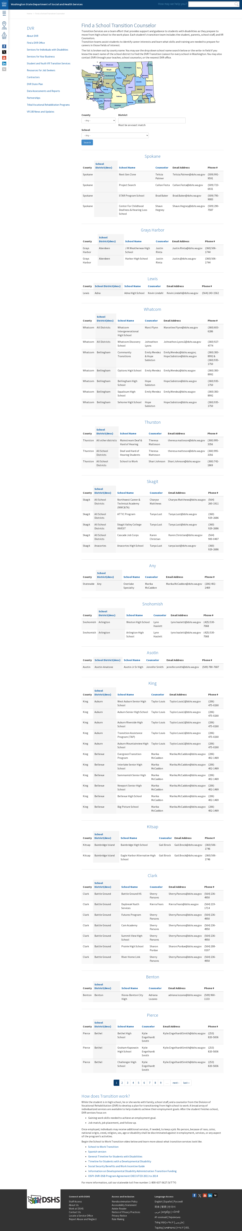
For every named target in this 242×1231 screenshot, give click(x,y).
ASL (187, 1227)
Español (168, 1201)
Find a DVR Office (36, 42)
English (159, 1201)
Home (29, 13)
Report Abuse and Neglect (83, 1219)
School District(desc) (108, 286)
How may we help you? (172, 4)
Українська (174, 1217)
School (86, 130)
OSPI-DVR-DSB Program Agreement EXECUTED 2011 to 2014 (123, 1176)
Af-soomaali (161, 1217)
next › (176, 1082)
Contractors (33, 77)
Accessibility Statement (124, 1205)
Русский (178, 1201)
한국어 (172, 1206)
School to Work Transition (103, 1146)
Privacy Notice (119, 1215)
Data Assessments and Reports (43, 91)
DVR (30, 28)
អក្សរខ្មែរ (166, 1212)
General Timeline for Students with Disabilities (115, 1156)
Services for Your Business (41, 56)
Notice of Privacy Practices (126, 1212)
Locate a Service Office (81, 1215)
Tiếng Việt (160, 1222)
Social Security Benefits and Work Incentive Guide (116, 1166)
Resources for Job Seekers (41, 70)
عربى (157, 1212)
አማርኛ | (170, 1222)
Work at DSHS (76, 1208)
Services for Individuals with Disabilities (47, 49)
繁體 (164, 1206)
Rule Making (118, 1219)
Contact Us (75, 1212)
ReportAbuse (4, 35)
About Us (74, 1205)
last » (186, 1082)
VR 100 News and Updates (40, 111)
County (86, 115)
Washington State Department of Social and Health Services (47, 4)
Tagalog (159, 1227)
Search (236, 4)
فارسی (179, 1222)
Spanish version (97, 1151)
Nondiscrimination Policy (124, 1201)
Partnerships (33, 97)
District (122, 115)
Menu (4, 13)
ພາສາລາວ (170, 1227)
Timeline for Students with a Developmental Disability (119, 1161)
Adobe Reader (119, 1208)
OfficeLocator (4, 25)
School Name (127, 167)
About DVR (32, 35)
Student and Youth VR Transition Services (48, 63)
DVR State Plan (35, 84)
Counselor (161, 167)
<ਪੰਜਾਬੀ (176, 1212)
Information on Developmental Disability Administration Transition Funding (132, 1171)
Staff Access (75, 1201)
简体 (157, 1206)
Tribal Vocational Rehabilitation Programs (48, 104)
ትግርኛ (180, 1227)
